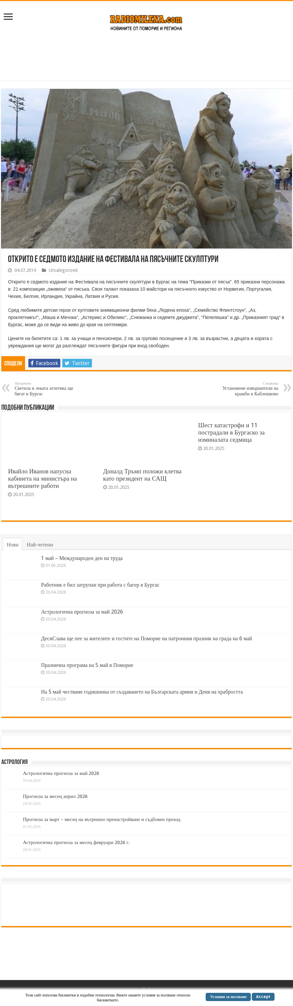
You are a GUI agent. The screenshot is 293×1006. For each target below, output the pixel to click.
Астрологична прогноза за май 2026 (82, 612)
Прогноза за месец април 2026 (55, 796)
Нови (12, 545)
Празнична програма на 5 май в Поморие (87, 665)
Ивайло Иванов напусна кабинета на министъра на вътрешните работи (42, 478)
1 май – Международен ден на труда (82, 558)
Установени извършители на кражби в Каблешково (244, 388)
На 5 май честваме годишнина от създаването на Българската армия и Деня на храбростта (142, 692)
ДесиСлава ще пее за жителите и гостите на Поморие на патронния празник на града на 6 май (146, 638)
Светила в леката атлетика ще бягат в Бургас (48, 388)
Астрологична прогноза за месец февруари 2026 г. (76, 842)
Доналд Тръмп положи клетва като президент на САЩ (142, 475)
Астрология (14, 762)
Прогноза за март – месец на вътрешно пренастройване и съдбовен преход (101, 819)
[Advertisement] (147, 59)
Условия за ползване (228, 996)
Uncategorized (63, 270)
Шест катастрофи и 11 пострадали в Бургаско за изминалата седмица (231, 432)
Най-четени (40, 545)
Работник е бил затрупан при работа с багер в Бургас (100, 585)
